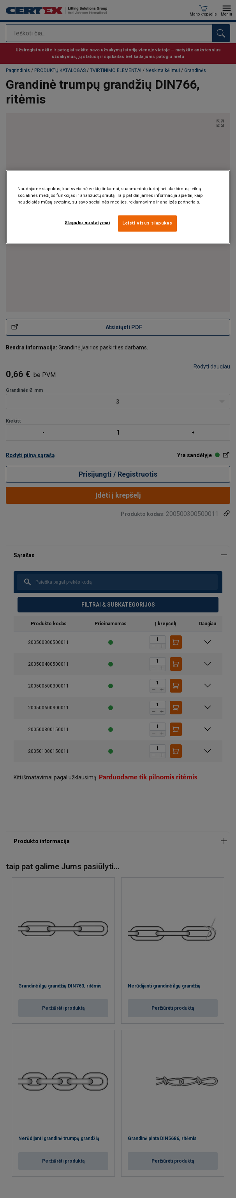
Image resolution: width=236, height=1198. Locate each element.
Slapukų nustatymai (87, 222)
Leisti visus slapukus (147, 223)
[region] (118, 207)
